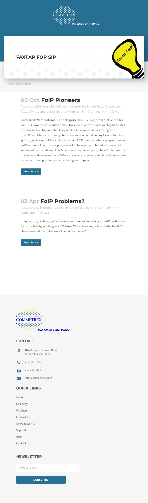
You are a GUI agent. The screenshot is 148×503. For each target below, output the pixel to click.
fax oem (115, 106)
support (59, 111)
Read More (31, 171)
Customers (23, 417)
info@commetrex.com (38, 378)
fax (107, 106)
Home (10, 83)
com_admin (77, 111)
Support (21, 430)
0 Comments (96, 111)
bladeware (89, 106)
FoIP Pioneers (60, 100)
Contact (21, 443)
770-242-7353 (33, 370)
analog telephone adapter (63, 106)
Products (22, 410)
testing (83, 207)
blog (100, 106)
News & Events (25, 423)
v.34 (91, 207)
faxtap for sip (29, 111)
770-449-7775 (33, 362)
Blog (19, 436)
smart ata (46, 111)
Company (22, 404)
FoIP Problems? (62, 201)
